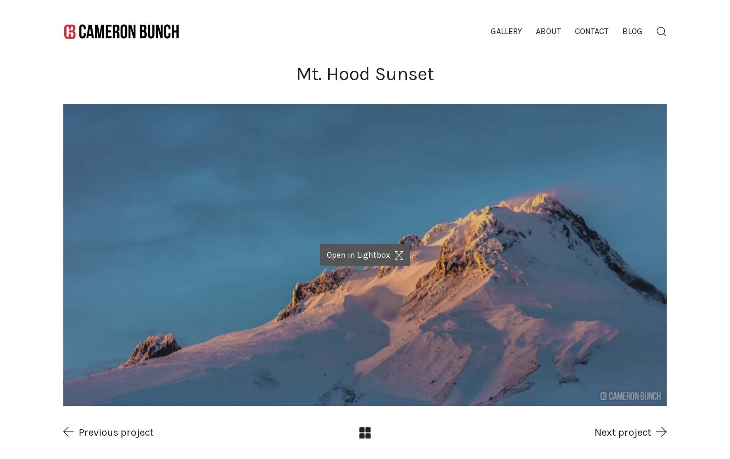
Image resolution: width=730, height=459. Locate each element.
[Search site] (661, 32)
